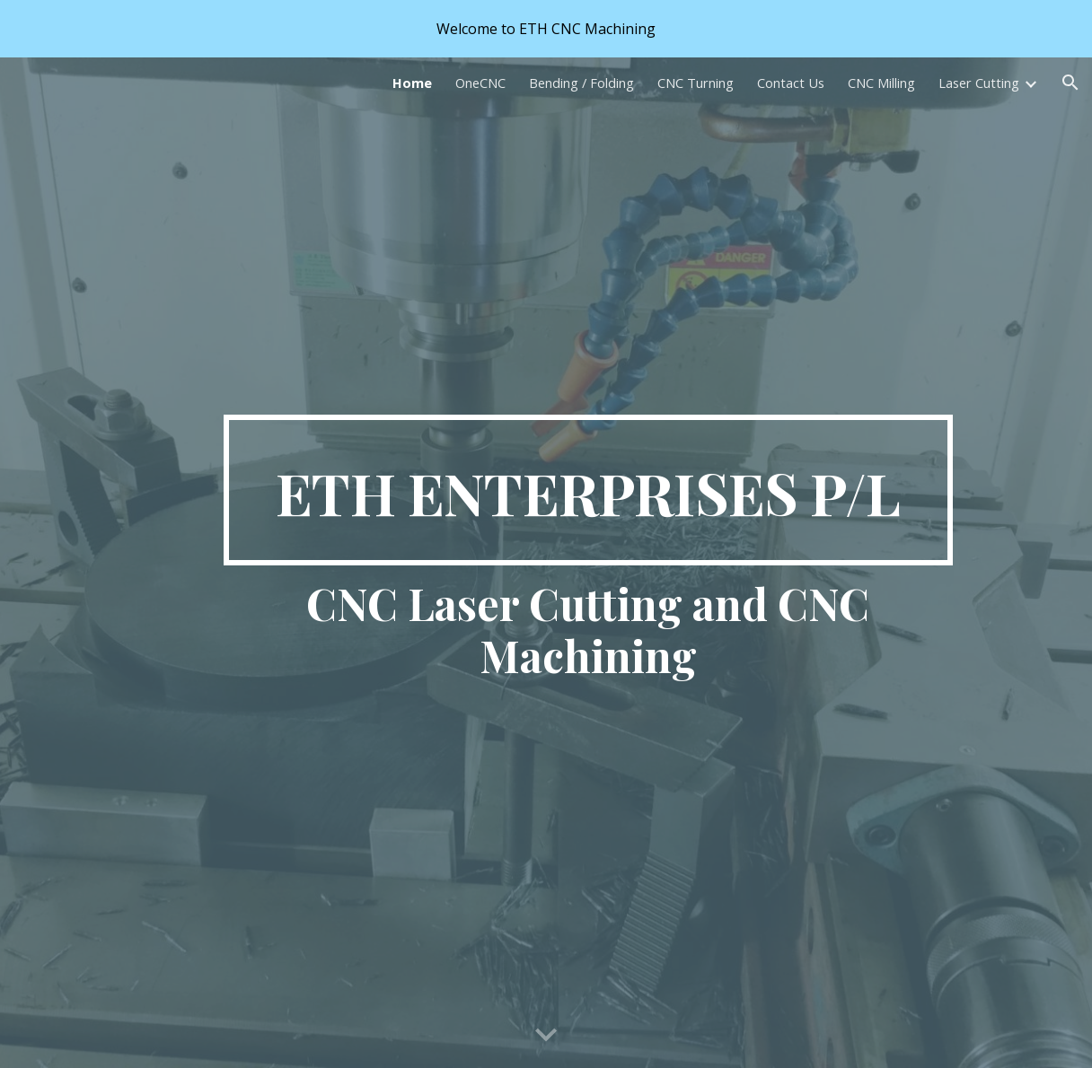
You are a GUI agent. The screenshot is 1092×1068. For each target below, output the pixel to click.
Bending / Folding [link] (581, 83)
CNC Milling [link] (881, 83)
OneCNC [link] (480, 83)
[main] (588, 490)
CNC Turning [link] (695, 83)
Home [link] (412, 83)
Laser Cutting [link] (978, 83)
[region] (546, 28)
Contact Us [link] (790, 83)
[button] (1070, 82)
